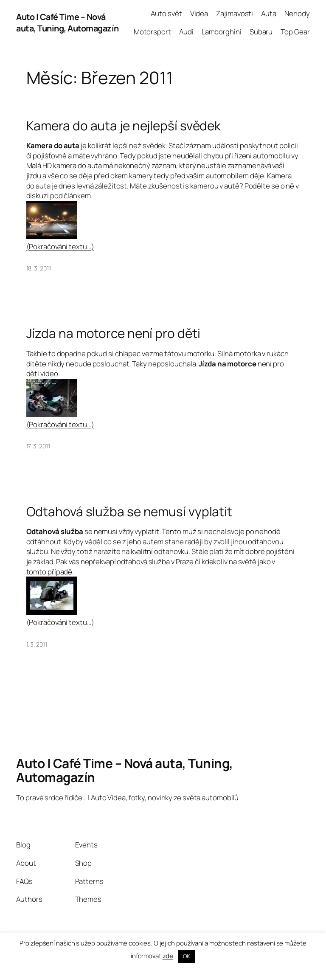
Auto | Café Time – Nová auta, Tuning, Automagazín (67, 22)
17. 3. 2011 (38, 446)
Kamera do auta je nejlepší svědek (123, 125)
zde (168, 955)
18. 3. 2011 (38, 268)
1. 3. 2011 (36, 644)
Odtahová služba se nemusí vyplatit (129, 511)
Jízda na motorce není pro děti (113, 333)
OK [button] (186, 956)
